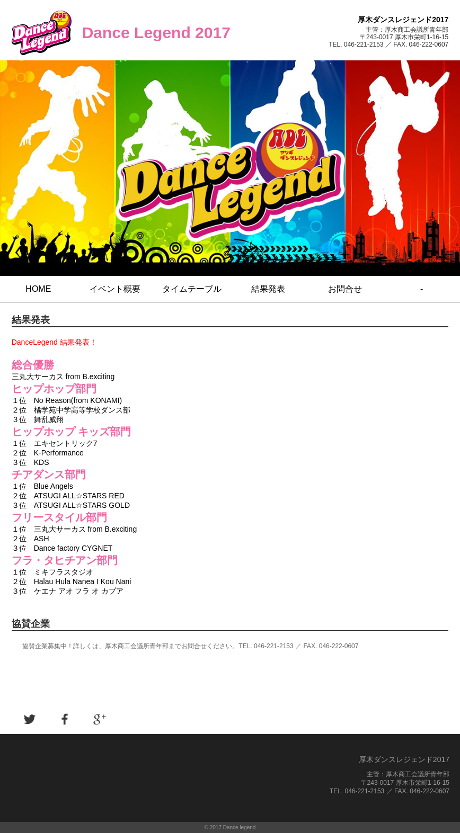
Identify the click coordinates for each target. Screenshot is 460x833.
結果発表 (268, 288)
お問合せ (345, 288)
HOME (38, 288)
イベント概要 (115, 288)
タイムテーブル (192, 288)
